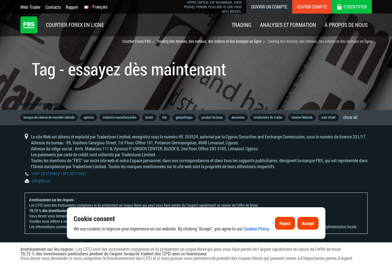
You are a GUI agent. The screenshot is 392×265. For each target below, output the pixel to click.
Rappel (72, 7)
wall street (328, 117)
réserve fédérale (301, 117)
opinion (89, 117)
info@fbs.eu (41, 180)
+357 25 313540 (45, 173)
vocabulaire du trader (267, 117)
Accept (308, 228)
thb (164, 117)
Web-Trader (30, 7)
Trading (241, 24)
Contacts (53, 7)
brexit (149, 117)
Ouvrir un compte (269, 7)
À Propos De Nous (346, 24)
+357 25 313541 (73, 173)
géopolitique (184, 117)
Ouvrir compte (312, 7)
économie (238, 117)
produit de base (212, 117)
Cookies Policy (256, 234)
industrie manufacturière (119, 117)
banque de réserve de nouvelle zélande (49, 117)
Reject (285, 228)
